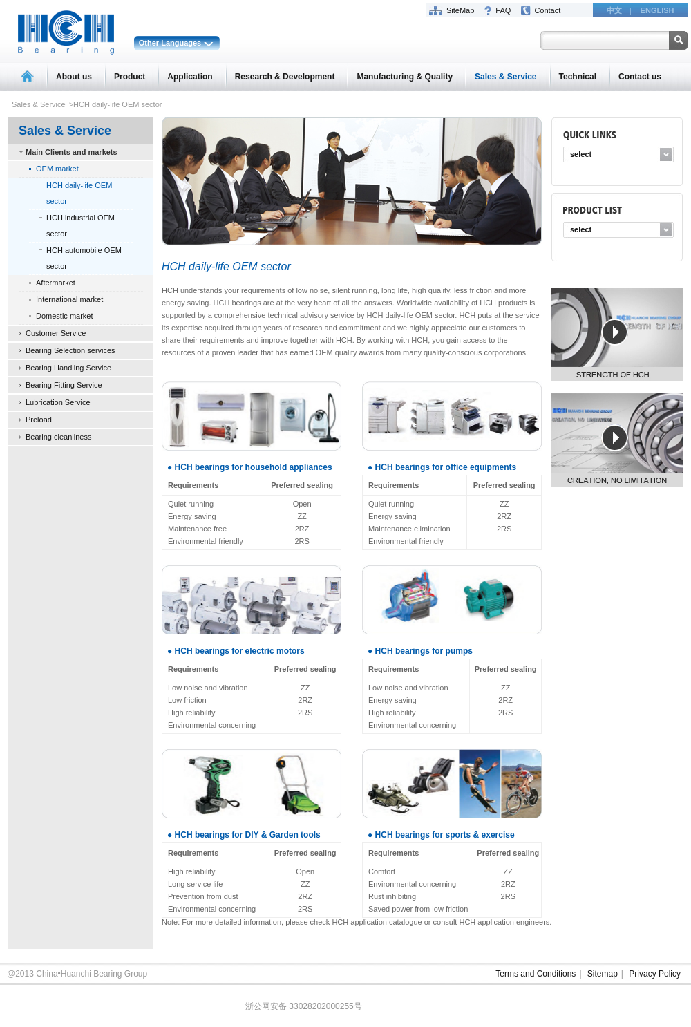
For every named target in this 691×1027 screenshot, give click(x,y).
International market (69, 299)
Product (129, 77)
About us (74, 77)
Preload (39, 419)
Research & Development (285, 77)
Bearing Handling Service (68, 368)
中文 (614, 10)
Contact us (639, 77)
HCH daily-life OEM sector (79, 193)
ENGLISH (657, 10)
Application (189, 77)
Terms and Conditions (535, 974)
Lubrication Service (58, 402)
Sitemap (602, 974)
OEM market (57, 168)
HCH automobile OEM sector (84, 258)
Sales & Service (505, 77)
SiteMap (460, 10)
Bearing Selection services (70, 350)
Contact (547, 10)
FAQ (503, 10)
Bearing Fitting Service (64, 385)
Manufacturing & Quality (405, 77)
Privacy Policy (655, 974)
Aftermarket (55, 283)
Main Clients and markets (71, 152)
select (580, 154)
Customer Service (56, 333)
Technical (577, 77)
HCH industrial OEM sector (80, 226)
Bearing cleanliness (58, 437)
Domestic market (64, 316)
